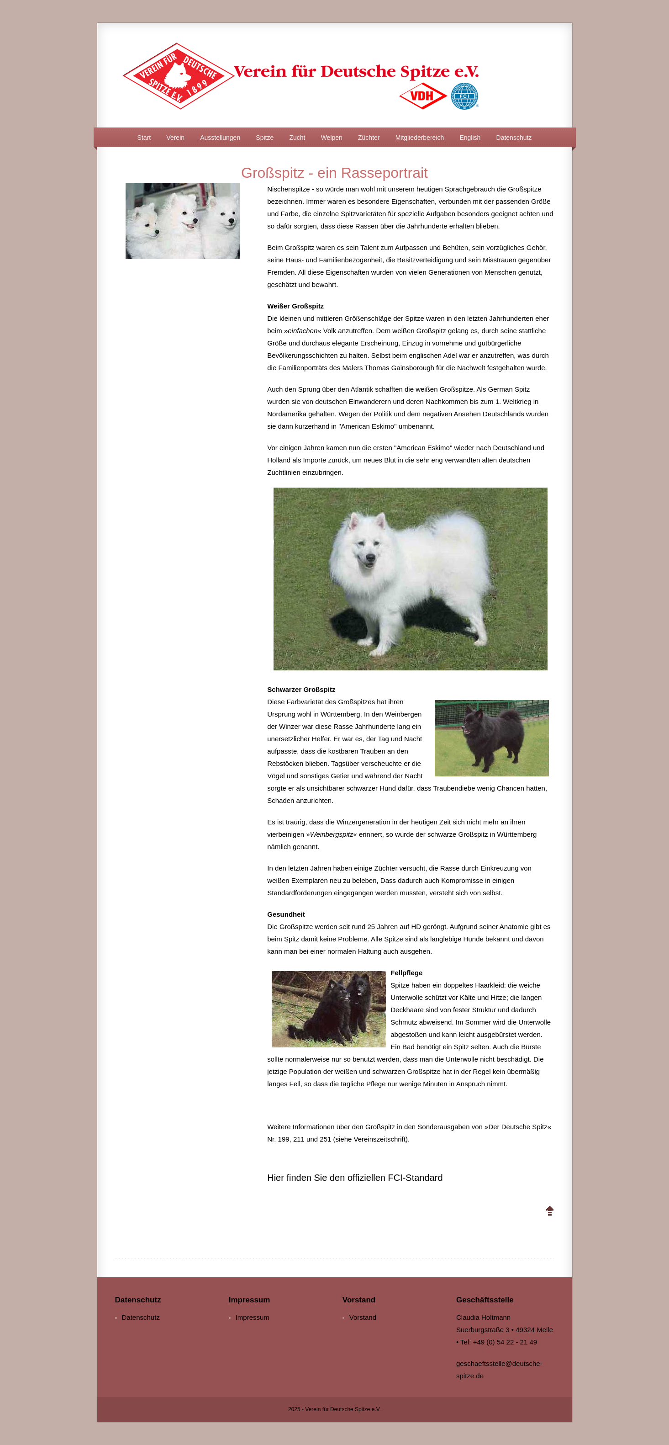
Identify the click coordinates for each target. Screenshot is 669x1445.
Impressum (252, 1317)
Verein (175, 137)
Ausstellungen (220, 137)
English (469, 137)
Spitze (265, 137)
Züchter (368, 137)
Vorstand (362, 1317)
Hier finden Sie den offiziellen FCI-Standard (354, 1178)
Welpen (331, 137)
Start (144, 137)
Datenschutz (514, 137)
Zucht (297, 137)
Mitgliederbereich (419, 137)
